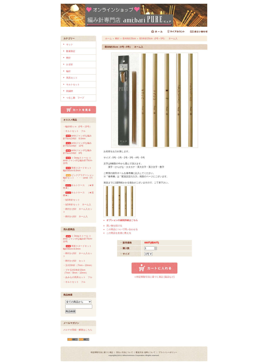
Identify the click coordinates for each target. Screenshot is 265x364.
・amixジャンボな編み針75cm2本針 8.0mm (77, 137)
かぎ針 (69, 64)
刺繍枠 (69, 91)
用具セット (71, 77)
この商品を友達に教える (118, 233)
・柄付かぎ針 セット (74, 260)
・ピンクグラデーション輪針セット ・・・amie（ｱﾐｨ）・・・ (78, 178)
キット (69, 44)
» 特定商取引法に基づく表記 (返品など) (154, 277)
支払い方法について (124, 352)
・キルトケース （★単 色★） (79, 186)
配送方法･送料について (145, 352)
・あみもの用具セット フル (77, 277)
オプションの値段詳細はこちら (122, 220)
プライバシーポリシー (167, 352)
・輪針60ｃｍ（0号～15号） (77, 126)
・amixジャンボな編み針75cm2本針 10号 (77, 144)
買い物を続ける (114, 225)
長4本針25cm (129, 38)
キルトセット (73, 84)
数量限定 (70, 51)
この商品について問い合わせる (122, 229)
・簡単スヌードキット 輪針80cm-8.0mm (78, 169)
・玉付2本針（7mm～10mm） (78, 265)
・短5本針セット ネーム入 (77, 204)
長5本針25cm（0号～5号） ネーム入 (158, 38)
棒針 (68, 57)
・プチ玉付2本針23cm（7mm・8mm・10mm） (75, 271)
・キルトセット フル (74, 131)
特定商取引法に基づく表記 (102, 352)
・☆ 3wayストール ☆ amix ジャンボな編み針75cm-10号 (78, 160)
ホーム (108, 38)
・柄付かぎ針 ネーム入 (75, 216)
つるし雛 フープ (75, 97)
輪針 (68, 71)
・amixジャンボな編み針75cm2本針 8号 (77, 151)
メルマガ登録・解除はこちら (77, 329)
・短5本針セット (71, 200)
